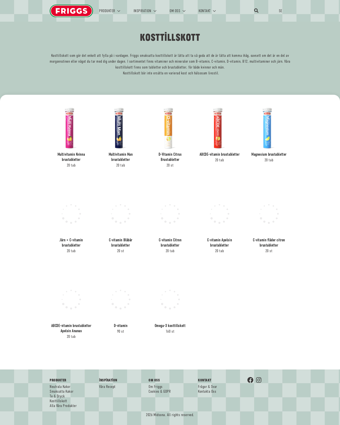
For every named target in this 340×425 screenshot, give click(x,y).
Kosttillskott (58, 401)
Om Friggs (156, 386)
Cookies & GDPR (160, 391)
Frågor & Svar (207, 386)
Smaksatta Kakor (61, 391)
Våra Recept (107, 386)
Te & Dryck (57, 396)
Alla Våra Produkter (63, 405)
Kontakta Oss (207, 391)
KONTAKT (207, 10)
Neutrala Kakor (60, 386)
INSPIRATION (145, 10)
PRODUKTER (109, 10)
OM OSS (177, 10)
